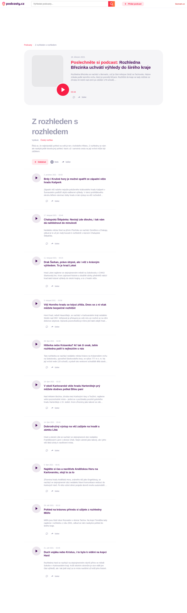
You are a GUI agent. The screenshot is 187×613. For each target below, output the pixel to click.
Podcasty (28, 45)
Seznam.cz (180, 4)
